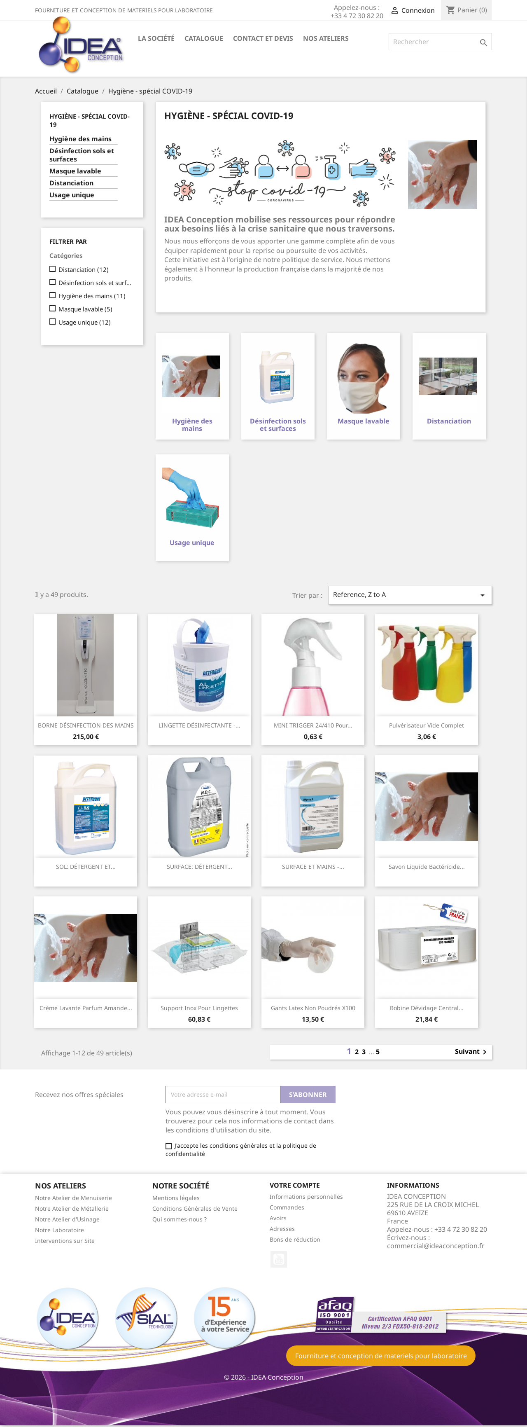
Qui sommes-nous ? (179, 1221)
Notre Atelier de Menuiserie (73, 1199)
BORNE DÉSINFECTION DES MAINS (86, 727)
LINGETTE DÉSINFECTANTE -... (199, 727)
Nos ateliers (326, 38)
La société (156, 38)
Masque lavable (75, 171)
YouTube (278, 1261)
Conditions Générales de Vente (195, 1210)
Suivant (472, 1054)
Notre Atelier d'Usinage (67, 1221)
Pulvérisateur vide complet (426, 727)
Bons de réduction (295, 1241)
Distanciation (71, 183)
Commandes (287, 1209)
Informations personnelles (306, 1198)
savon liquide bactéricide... (427, 868)
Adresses (282, 1230)
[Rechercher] (440, 41)
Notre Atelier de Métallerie (72, 1210)
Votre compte (295, 1186)
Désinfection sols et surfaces (81, 155)
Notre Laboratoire (59, 1231)
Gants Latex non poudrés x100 (313, 1009)
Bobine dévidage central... (427, 1009)
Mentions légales (176, 1199)
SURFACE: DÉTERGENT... (199, 868)
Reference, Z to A (410, 597)
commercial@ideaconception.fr (436, 1247)
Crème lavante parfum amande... (86, 1009)
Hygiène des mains (80, 139)
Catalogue (203, 38)
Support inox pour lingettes (199, 1009)
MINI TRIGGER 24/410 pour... (313, 727)
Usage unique (71, 195)
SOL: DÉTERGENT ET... (86, 868)
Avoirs (278, 1219)
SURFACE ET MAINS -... (313, 868)
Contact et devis (263, 38)
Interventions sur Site (65, 1242)
